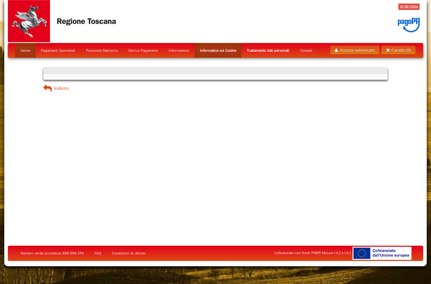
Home (25, 50)
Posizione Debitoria (102, 50)
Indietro (56, 88)
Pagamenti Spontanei (58, 50)
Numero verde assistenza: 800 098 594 (52, 253)
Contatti (306, 50)
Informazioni (179, 50)
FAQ (97, 253)
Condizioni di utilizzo (129, 253)
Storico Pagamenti (143, 50)
